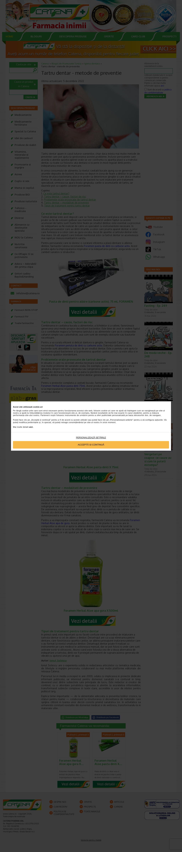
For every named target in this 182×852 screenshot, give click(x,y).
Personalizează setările (91, 437)
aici (31, 427)
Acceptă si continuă (91, 445)
